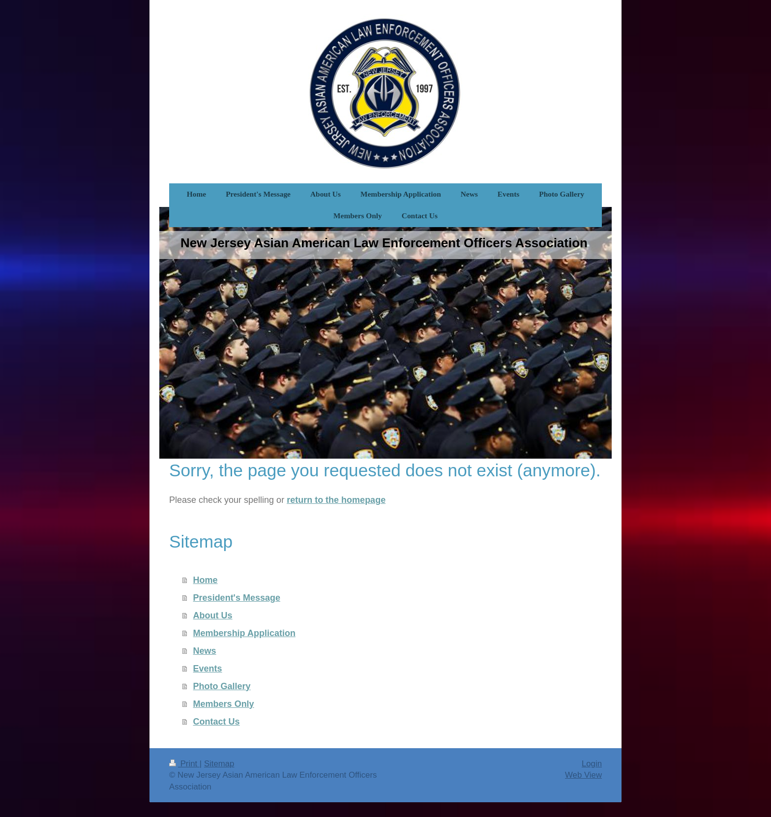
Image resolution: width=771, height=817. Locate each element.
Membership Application (244, 633)
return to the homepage (336, 500)
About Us (213, 615)
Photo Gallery (222, 686)
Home (205, 580)
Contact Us (216, 722)
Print (184, 763)
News (204, 651)
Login (592, 763)
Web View (583, 775)
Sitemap (219, 763)
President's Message (236, 598)
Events (207, 668)
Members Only (223, 704)
